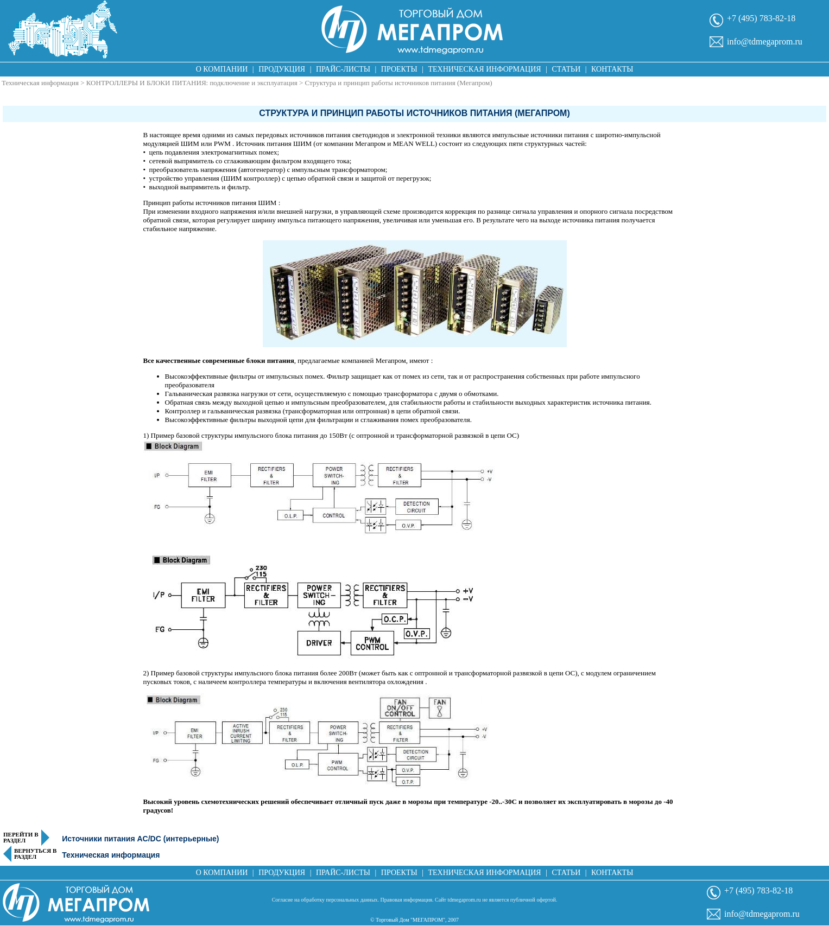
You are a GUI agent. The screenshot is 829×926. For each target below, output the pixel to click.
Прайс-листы (343, 69)
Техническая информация (484, 69)
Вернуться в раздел (35, 854)
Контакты (612, 69)
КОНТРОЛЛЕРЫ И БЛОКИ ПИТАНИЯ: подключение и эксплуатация (192, 83)
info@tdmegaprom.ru (764, 41)
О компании (222, 69)
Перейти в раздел (21, 838)
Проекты (399, 69)
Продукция (281, 69)
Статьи (566, 69)
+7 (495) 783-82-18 (761, 18)
